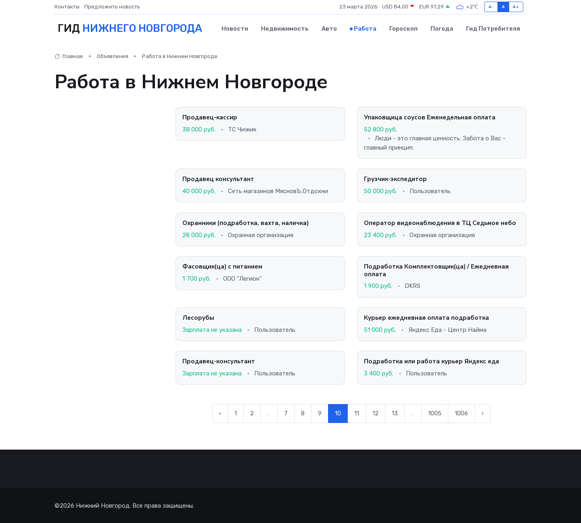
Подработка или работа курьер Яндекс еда (431, 361)
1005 (434, 413)
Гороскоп (403, 28)
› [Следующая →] (482, 413)
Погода (442, 28)
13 (395, 413)
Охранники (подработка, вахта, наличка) (245, 223)
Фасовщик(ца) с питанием (222, 266)
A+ (516, 6)
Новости (235, 28)
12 (375, 413)
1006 (461, 413)
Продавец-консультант (218, 361)
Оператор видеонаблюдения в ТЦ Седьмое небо (440, 223)
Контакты (66, 7)
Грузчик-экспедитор (395, 179)
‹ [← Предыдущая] (220, 413)
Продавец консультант (218, 179)
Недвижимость (285, 28)
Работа (365, 28)
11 (356, 413)
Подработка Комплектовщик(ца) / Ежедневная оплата (436, 270)
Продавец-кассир (209, 117)
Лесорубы (198, 317)
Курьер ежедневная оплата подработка (426, 317)
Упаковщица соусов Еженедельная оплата (429, 117)
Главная (68, 56)
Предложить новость (112, 7)
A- (491, 6)
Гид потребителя (493, 28)
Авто (329, 28)
